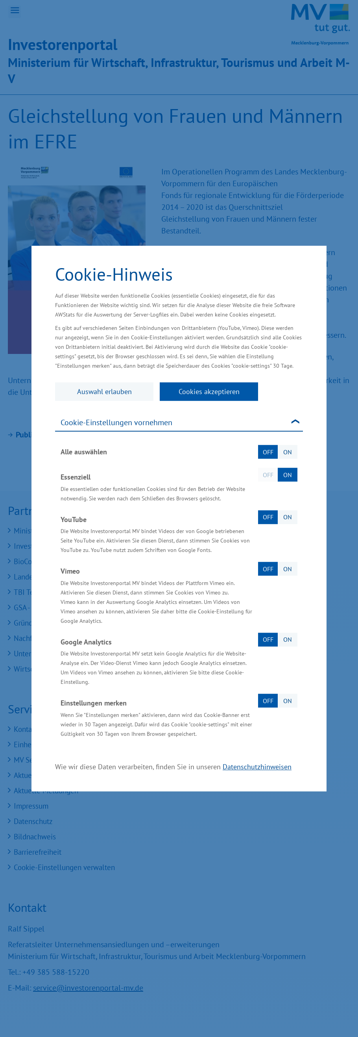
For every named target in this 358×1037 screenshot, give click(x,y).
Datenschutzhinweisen (257, 766)
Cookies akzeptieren (209, 391)
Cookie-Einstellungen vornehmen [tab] (116, 422)
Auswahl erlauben (104, 391)
